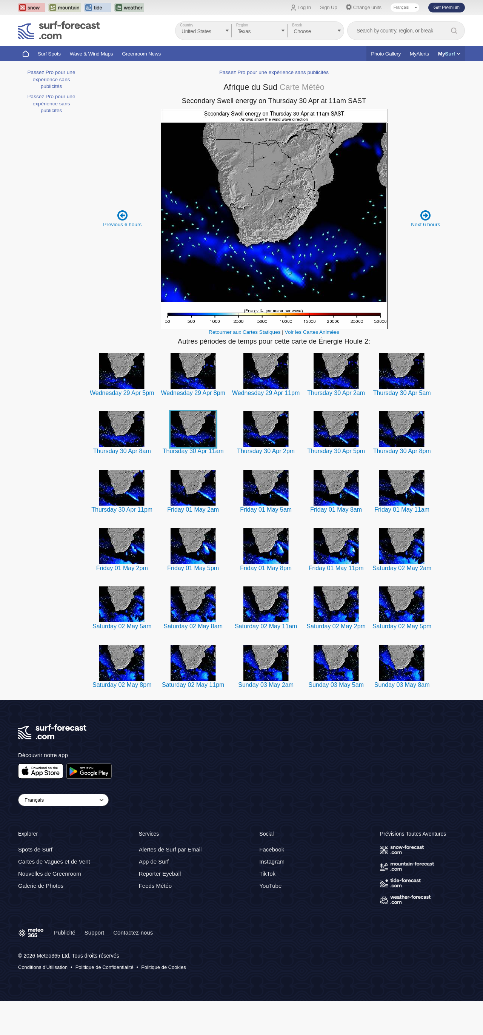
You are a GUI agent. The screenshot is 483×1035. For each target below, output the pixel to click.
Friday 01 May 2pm (122, 568)
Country (186, 25)
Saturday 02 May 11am (266, 626)
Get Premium (447, 7)
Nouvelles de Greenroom (49, 874)
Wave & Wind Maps (91, 54)
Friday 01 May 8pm (266, 568)
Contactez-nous (133, 933)
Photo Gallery (386, 54)
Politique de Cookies (163, 967)
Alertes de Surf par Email (170, 850)
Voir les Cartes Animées (312, 332)
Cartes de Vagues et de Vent (54, 862)
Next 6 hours (425, 218)
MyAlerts (419, 54)
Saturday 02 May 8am (193, 626)
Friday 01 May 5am (266, 509)
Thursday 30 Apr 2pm (266, 451)
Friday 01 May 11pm (336, 568)
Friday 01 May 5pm (193, 568)
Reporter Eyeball (160, 874)
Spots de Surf (35, 850)
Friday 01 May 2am (193, 509)
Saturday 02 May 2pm (336, 626)
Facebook (271, 850)
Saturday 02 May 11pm (193, 685)
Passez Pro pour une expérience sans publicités (51, 79)
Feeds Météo (155, 886)
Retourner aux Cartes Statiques (244, 332)
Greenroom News (141, 54)
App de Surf (154, 862)
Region (242, 25)
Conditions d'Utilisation (43, 967)
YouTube (270, 886)
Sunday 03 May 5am (336, 685)
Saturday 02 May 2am (402, 568)
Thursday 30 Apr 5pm (336, 451)
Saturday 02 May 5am (122, 626)
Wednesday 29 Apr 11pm (266, 393)
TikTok (267, 874)
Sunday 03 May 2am (266, 685)
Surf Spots (49, 54)
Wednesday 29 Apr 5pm (122, 393)
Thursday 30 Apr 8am (122, 451)
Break (297, 25)
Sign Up (328, 7)
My (449, 54)
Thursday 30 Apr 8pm (402, 451)
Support (95, 933)
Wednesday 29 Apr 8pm (193, 393)
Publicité (64, 933)
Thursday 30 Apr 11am (193, 451)
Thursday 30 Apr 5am (402, 393)
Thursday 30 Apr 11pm (121, 509)
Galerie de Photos (40, 886)
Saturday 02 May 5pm (402, 626)
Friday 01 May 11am (401, 509)
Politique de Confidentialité (104, 967)
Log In (304, 7)
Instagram (272, 862)
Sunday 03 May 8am (402, 685)
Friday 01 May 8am (336, 509)
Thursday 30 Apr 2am (336, 393)
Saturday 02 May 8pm (122, 685)
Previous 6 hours (122, 218)
